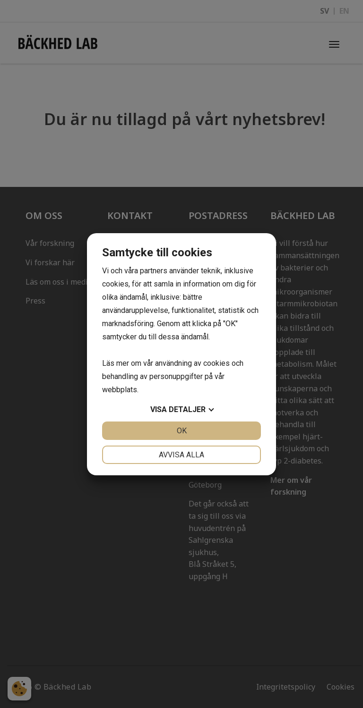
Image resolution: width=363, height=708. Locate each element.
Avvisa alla (181, 454)
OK (182, 430)
